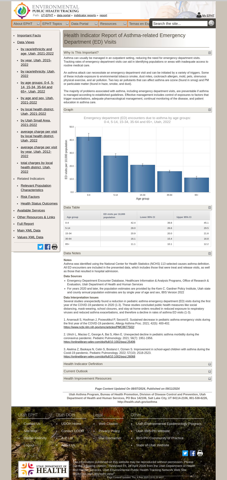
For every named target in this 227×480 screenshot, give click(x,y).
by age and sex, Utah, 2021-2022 (37, 100)
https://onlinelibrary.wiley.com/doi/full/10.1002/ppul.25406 (99, 341)
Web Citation (108, 424)
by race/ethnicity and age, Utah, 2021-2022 (37, 51)
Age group (72, 217)
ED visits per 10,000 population (114, 216)
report (103, 15)
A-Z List (67, 438)
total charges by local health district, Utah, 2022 (37, 167)
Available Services (31, 210)
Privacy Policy (109, 431)
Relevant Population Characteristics (36, 188)
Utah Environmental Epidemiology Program (168, 424)
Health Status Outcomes (39, 203)
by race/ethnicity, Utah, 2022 (38, 74)
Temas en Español (143, 24)
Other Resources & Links (36, 217)
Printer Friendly (35, 438)
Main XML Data (29, 230)
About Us (68, 445)
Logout (29, 445)
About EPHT (22, 24)
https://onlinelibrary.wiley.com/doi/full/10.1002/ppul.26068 (99, 356)
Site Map (30, 431)
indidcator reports (85, 15)
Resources (108, 24)
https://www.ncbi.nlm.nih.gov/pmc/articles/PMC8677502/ (99, 327)
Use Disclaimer (110, 438)
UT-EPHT (47, 15)
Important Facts (29, 35)
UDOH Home (71, 424)
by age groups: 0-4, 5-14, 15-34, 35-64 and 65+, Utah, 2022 (37, 87)
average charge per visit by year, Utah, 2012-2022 (39, 151)
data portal (63, 15)
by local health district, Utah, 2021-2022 (37, 111)
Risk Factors (30, 197)
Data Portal (79, 24)
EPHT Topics (52, 24)
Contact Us (32, 424)
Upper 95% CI (184, 217)
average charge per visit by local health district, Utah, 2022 (39, 136)
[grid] (137, 229)
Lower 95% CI (147, 217)
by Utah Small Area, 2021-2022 (36, 123)
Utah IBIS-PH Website (153, 431)
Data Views (25, 42)
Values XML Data (30, 237)
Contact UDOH (72, 431)
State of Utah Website (152, 445)
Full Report (25, 224)
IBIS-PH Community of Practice (160, 438)
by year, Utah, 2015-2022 (36, 62)
